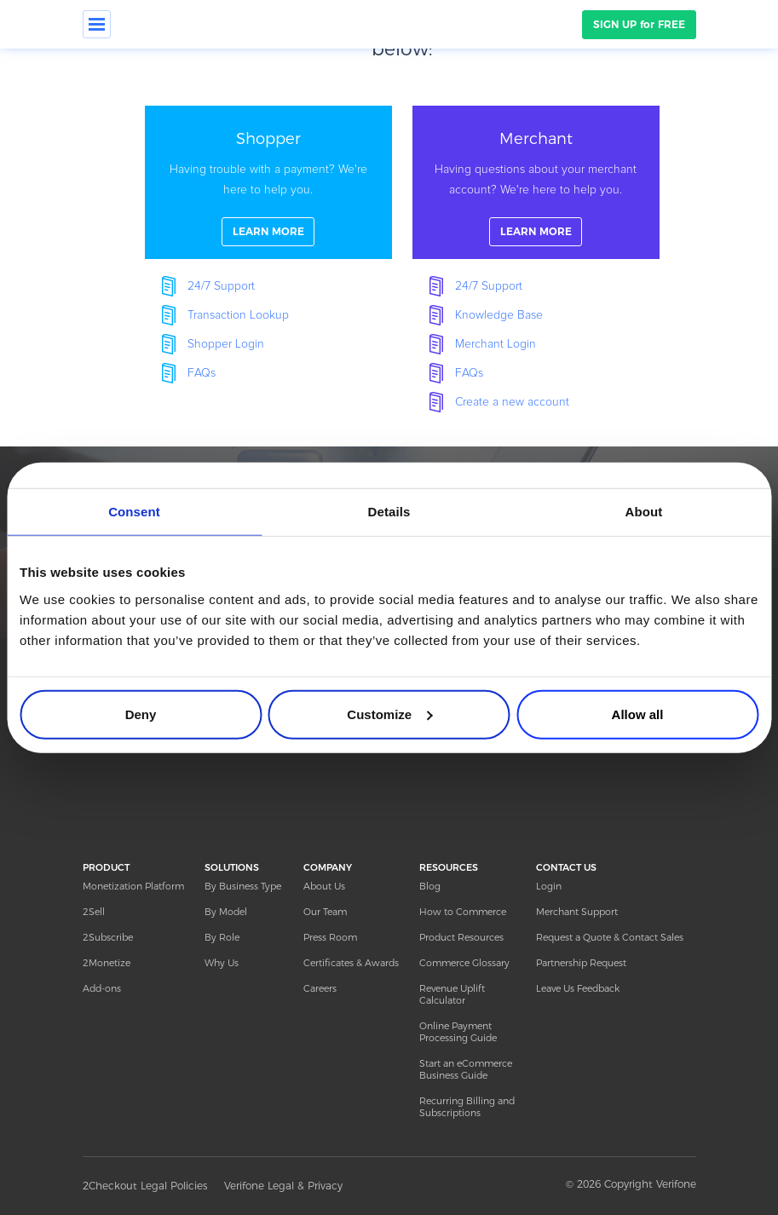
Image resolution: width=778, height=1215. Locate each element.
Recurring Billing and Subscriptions (467, 1107)
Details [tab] (389, 511)
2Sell (94, 912)
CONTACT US (566, 867)
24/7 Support (221, 286)
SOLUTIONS (232, 867)
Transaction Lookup (238, 315)
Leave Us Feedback (578, 988)
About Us (324, 886)
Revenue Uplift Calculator (452, 994)
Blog (430, 886)
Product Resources (461, 937)
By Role (222, 937)
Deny (141, 713)
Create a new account (512, 402)
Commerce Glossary (464, 963)
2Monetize (106, 963)
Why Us (222, 963)
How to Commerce (462, 912)
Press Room (330, 937)
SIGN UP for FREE (639, 24)
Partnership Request (581, 963)
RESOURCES (448, 867)
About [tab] (644, 511)
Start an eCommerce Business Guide (465, 1069)
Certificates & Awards (351, 963)
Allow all (638, 713)
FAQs (201, 373)
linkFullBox (268, 182)
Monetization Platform (133, 886)
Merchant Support (577, 912)
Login (549, 886)
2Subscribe (108, 937)
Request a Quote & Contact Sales (609, 937)
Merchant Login (495, 344)
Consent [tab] (134, 511)
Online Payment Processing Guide (458, 1032)
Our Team (325, 912)
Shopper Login (225, 344)
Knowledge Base (499, 315)
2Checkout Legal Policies (145, 1185)
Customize (389, 713)
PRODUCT (106, 867)
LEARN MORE (268, 231)
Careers (320, 988)
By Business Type (243, 886)
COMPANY (327, 867)
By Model (226, 912)
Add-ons (102, 988)
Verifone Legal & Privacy (283, 1185)
